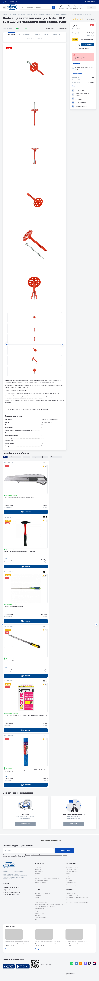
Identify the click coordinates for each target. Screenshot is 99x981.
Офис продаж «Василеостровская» (76, 942)
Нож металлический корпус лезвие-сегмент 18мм (19, 497)
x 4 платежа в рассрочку (86, 39)
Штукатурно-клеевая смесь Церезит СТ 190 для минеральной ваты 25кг (25, 716)
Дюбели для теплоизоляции (43, 14)
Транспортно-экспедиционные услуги (77, 902)
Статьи (68, 878)
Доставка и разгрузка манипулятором (77, 898)
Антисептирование (40, 917)
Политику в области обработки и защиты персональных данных (46, 855)
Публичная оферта (40, 882)
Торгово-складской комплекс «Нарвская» (48, 942)
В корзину (87, 45)
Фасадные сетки (56, 457)
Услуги (68, 876)
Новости (37, 874)
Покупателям (71, 863)
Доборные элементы (41, 920)
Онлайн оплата (91, 7)
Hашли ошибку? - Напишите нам (49, 840)
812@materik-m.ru (8, 890)
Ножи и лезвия (15, 457)
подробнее (25, 824)
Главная (5, 14)
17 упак (27, 29)
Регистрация (13, 2)
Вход (6, 2)
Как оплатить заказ (72, 871)
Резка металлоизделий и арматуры (45, 906)
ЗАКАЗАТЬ (73, 824)
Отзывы (46, 35)
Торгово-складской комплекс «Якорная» (17, 942)
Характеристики (24, 35)
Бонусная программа (72, 867)
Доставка (30, 39)
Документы (57, 35)
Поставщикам (39, 871)
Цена (5, 503)
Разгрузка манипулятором (42, 911)
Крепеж (33, 14)
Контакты (6, 884)
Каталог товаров (12, 14)
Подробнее (44, 409)
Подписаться (64, 851)
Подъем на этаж (39, 913)
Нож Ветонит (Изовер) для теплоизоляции (16, 661)
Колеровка (38, 895)
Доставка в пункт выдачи (42, 893)
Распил (37, 898)
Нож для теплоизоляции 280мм (13, 606)
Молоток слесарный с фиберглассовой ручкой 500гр (19, 552)
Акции (68, 874)
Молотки (26, 457)
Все (5, 457)
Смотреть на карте (11, 949)
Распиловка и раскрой (41, 909)
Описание (11, 35)
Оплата (40, 39)
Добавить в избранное (73, 885)
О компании (39, 863)
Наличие (37, 35)
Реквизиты (38, 876)
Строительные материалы (23, 14)
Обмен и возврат (71, 882)
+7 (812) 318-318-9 (11, 888)
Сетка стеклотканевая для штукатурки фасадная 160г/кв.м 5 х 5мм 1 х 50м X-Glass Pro (25, 771)
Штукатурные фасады (40, 457)
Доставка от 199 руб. (72, 895)
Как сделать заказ (71, 869)
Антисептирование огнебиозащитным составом (49, 904)
